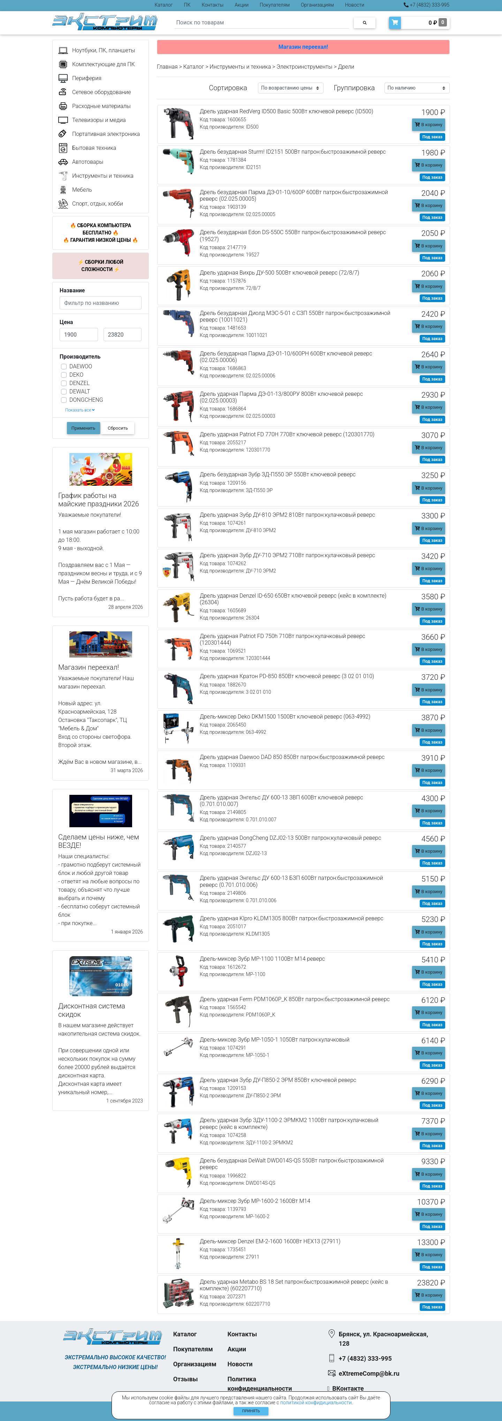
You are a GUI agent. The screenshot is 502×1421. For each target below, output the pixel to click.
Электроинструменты (304, 66)
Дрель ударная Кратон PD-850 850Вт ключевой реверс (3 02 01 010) (287, 676)
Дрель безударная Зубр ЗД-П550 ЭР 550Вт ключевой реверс (278, 474)
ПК (187, 5)
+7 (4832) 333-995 (426, 5)
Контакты (212, 5)
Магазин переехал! (303, 47)
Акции (242, 5)
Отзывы (185, 1379)
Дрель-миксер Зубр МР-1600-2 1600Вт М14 (255, 1201)
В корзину (428, 124)
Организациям (317, 5)
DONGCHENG (86, 400)
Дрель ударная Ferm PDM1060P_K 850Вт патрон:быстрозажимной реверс (295, 999)
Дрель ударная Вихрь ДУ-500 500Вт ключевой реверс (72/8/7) (279, 272)
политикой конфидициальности (316, 1402)
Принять (251, 1411)
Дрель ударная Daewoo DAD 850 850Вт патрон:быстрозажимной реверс (292, 757)
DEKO (76, 374)
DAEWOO (80, 366)
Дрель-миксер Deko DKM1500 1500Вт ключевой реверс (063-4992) (285, 716)
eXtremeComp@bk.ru (369, 1373)
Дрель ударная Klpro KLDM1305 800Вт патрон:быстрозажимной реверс (291, 918)
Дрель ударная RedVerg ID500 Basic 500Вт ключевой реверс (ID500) (286, 111)
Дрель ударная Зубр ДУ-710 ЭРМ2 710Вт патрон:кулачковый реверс (287, 555)
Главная (167, 66)
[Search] (262, 23)
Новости (354, 5)
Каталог (164, 5)
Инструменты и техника (240, 66)
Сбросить (118, 428)
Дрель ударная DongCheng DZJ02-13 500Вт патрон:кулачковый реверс (290, 838)
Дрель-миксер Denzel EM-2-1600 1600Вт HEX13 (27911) (270, 1241)
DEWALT (79, 391)
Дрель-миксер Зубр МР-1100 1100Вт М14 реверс (262, 958)
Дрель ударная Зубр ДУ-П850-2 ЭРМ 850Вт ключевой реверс (278, 1080)
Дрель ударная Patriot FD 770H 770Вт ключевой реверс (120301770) (287, 434)
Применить (83, 428)
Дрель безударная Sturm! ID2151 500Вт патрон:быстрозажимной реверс (293, 151)
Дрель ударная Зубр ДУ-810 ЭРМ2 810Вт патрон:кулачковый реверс (287, 515)
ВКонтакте (348, 1388)
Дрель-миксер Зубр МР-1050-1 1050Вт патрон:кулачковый (274, 1039)
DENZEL (79, 383)
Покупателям (275, 5)
